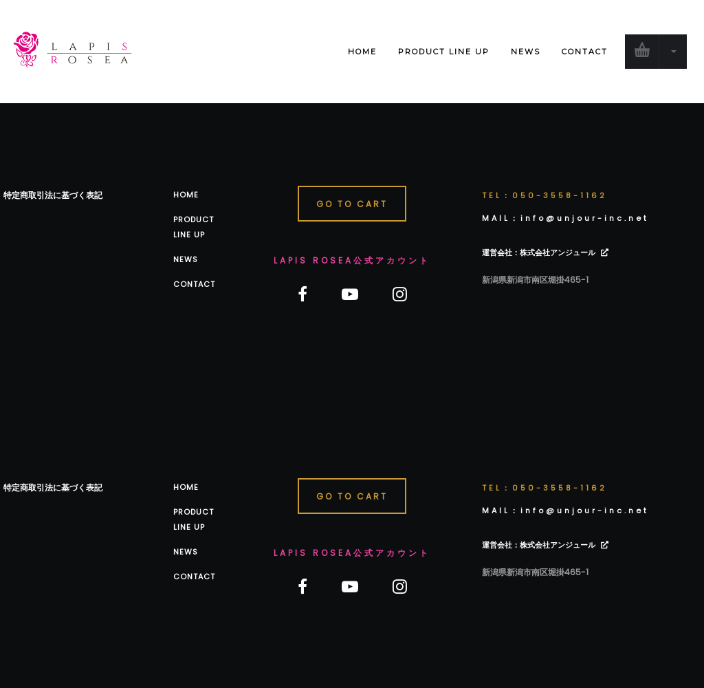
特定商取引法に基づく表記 (52, 195)
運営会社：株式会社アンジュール (538, 252)
